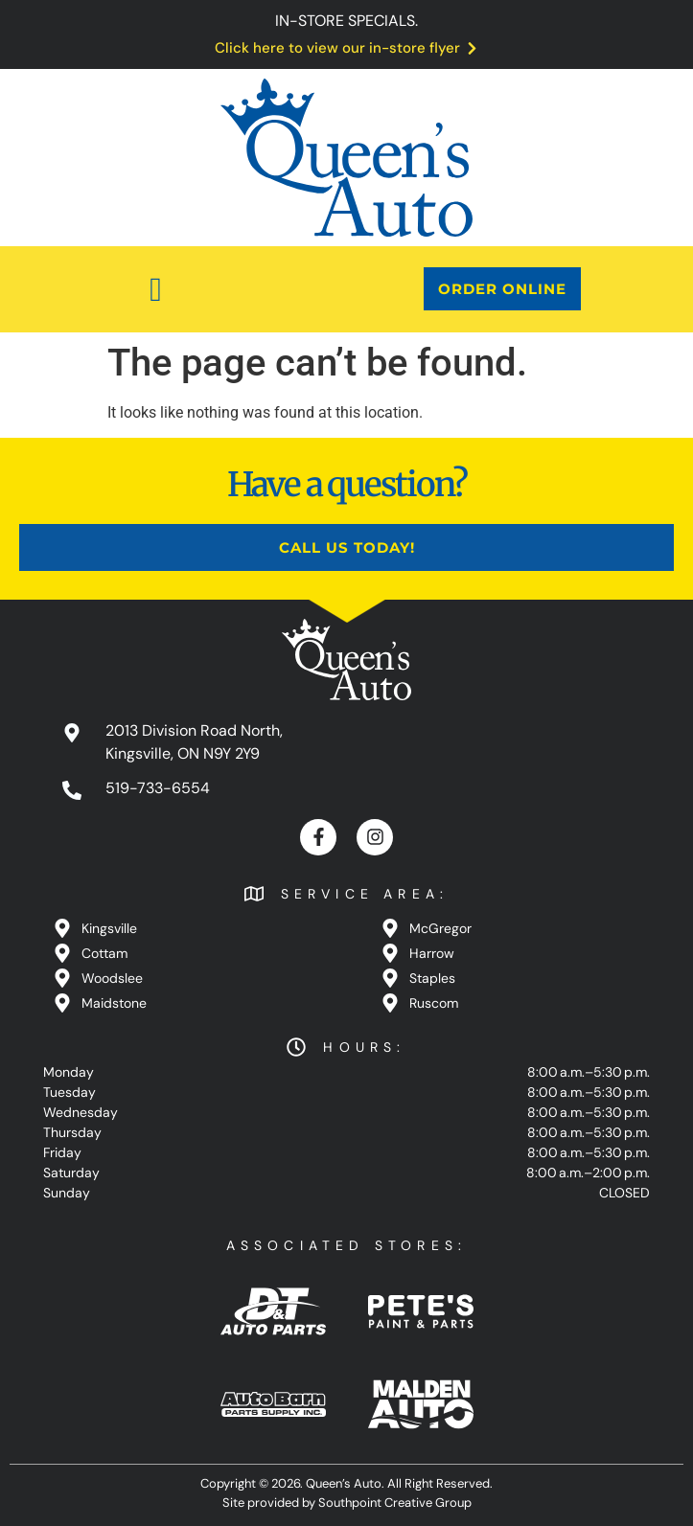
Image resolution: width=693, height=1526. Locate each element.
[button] (156, 289)
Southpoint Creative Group (395, 1502)
